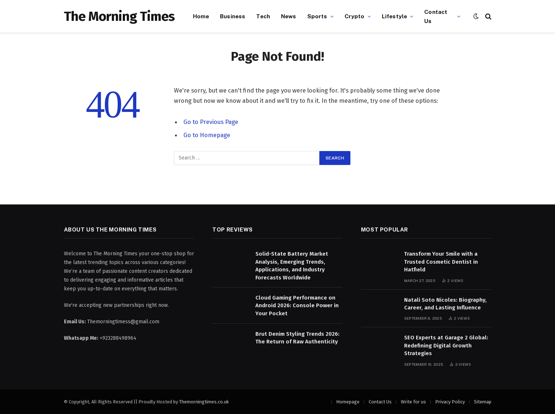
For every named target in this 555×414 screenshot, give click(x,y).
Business (232, 16)
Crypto (355, 16)
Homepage (348, 401)
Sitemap (482, 401)
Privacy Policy (450, 401)
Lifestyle (394, 16)
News (288, 16)
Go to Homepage (206, 135)
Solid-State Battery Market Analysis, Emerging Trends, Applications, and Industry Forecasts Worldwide (291, 266)
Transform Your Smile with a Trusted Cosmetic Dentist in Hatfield (441, 262)
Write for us (413, 401)
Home (201, 16)
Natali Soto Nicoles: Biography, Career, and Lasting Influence (445, 304)
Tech (263, 16)
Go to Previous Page (210, 121)
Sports (317, 16)
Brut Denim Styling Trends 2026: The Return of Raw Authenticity (297, 338)
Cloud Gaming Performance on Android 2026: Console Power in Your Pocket (297, 305)
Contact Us (435, 16)
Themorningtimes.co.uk (204, 401)
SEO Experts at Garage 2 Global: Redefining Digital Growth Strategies (446, 345)
